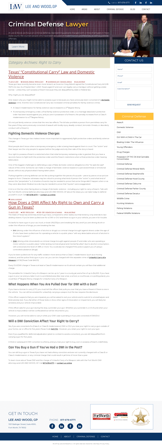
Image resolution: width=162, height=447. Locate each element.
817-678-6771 (124, 3)
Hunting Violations (125, 203)
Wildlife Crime (123, 198)
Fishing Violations (124, 208)
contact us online (47, 195)
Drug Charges (123, 152)
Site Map (96, 444)
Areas (84, 9)
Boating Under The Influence (130, 142)
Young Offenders (124, 147)
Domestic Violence (28, 82)
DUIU (39, 212)
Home (72, 9)
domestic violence (66, 82)
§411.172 (54, 329)
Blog (132, 9)
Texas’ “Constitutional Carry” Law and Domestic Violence (51, 74)
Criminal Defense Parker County (131, 189)
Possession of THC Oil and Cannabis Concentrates (133, 158)
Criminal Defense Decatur (128, 194)
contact (105, 437)
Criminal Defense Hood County (131, 179)
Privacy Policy (104, 444)
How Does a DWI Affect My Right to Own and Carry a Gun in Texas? (56, 205)
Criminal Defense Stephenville (130, 174)
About (97, 9)
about (67, 437)
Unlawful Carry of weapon (53, 212)
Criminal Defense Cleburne (129, 184)
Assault (120, 122)
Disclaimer (89, 444)
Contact (146, 9)
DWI (23, 212)
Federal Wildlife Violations (128, 213)
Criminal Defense (115, 9)
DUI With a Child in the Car (129, 137)
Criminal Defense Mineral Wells (131, 169)
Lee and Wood (80, 82)
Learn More (18, 46)
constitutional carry (53, 82)
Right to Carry (39, 82)
